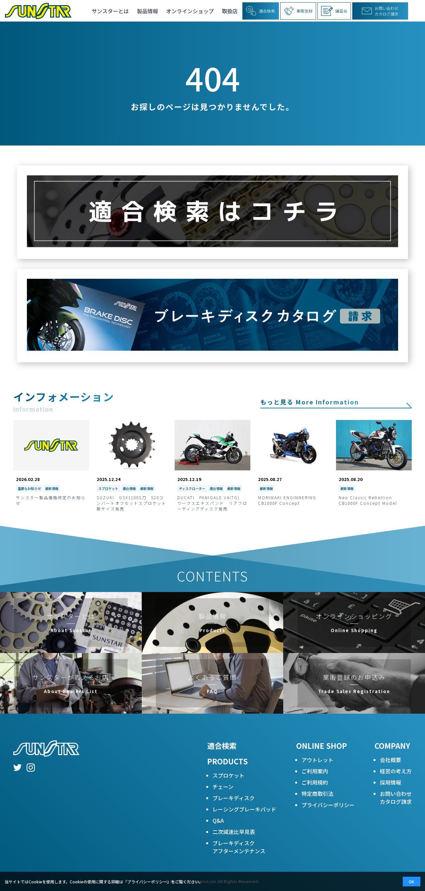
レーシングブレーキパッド (244, 809)
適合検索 (221, 745)
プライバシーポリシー (328, 805)
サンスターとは (110, 11)
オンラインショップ (190, 11)
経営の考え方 (396, 771)
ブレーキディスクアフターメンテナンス (238, 847)
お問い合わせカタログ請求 (396, 797)
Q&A (218, 820)
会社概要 (390, 760)
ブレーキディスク (233, 798)
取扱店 (230, 11)
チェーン (222, 787)
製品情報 (147, 11)
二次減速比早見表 (233, 832)
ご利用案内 (314, 771)
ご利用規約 (314, 782)
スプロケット (228, 775)
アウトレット (317, 760)
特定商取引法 (317, 794)
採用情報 (390, 782)
